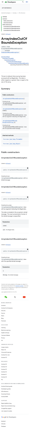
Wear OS (3, 349)
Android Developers (6, 13)
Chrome (3, 424)
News (2, 315)
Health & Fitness (5, 332)
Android (3, 305)
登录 (27, 2)
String (11, 122)
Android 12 (4, 372)
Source (3, 313)
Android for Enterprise (6, 308)
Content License (19, 286)
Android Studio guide (6, 386)
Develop (14, 13)
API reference (7, 8)
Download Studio (5, 394)
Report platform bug (6, 403)
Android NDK (4, 396)
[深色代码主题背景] (28, 168)
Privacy (3, 338)
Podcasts (3, 321)
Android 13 (4, 369)
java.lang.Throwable (8, 58)
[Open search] (23, 2)
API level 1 (8, 34)
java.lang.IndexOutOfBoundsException (19, 63)
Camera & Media (5, 335)
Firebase (3, 426)
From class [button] (13, 139)
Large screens (4, 347)
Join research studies (6, 411)
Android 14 (4, 366)
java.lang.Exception (10, 60)
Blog (2, 318)
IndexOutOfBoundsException (10, 52)
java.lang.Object (5, 56)
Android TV (4, 357)
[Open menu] (2, 2)
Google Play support (6, 408)
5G (2, 340)
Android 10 (4, 377)
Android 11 (4, 374)
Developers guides (6, 389)
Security (3, 310)
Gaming (3, 327)
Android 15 (4, 364)
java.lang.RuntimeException (14, 61)
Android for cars (5, 355)
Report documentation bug (8, 406)
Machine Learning (5, 330)
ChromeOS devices (6, 352)
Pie (2, 379)
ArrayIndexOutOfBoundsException (13, 98)
